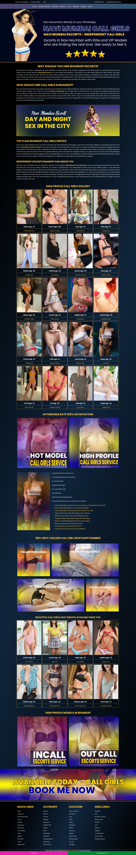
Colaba (83, 6)
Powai (71, 822)
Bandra (63, 6)
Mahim (45, 814)
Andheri (19, 822)
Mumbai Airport (100, 839)
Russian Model (44, 6)
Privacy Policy (35, 2)
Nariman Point (73, 811)
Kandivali (20, 839)
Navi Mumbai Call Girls (69, 851)
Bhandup (72, 825)
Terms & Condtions (21, 2)
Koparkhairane (48, 839)
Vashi (90, 6)
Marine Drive (47, 844)
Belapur (45, 819)
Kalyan (45, 828)
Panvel (71, 842)
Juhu (69, 6)
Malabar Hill (47, 825)
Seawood (46, 822)
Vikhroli (45, 817)
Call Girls (54, 6)
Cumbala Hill (99, 833)
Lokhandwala (73, 839)
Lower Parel (72, 836)
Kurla (70, 819)
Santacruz (20, 828)
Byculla (45, 811)
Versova (71, 830)
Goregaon (20, 825)
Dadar (71, 828)
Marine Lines (99, 819)
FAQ (44, 2)
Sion (96, 825)
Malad (19, 836)
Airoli (44, 830)
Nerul (19, 811)
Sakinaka (46, 836)
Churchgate (21, 830)
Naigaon (97, 830)
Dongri (71, 833)
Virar (70, 817)
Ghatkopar (46, 833)
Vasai (19, 842)
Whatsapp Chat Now (114, 2)
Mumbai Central (100, 817)
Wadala (97, 811)
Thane (19, 819)
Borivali (76, 6)
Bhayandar (21, 844)
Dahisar (97, 822)
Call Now (34, 853)
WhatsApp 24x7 (102, 853)
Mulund (97, 828)
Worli (19, 833)
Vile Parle (72, 814)
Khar (96, 814)
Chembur (20, 814)
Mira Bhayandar (22, 817)
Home (34, 6)
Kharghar (72, 844)
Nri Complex (99, 836)
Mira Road (46, 842)
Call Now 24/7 (99, 2)
